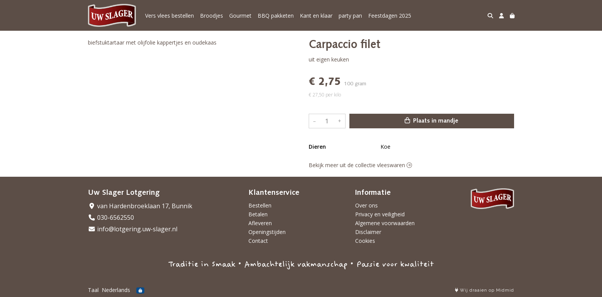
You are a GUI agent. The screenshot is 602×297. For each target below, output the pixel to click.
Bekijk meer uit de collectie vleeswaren (360, 165)
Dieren (317, 146)
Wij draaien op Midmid (484, 290)
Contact (258, 240)
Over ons (366, 205)
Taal (93, 290)
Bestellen (259, 205)
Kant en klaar (316, 15)
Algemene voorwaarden (385, 223)
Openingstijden (267, 232)
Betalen (258, 214)
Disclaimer (368, 232)
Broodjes (211, 15)
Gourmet (240, 15)
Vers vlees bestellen (169, 15)
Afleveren (260, 223)
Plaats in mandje (431, 120)
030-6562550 (111, 217)
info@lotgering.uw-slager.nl (132, 229)
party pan (350, 15)
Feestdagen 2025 (389, 15)
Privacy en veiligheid (380, 214)
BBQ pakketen (276, 15)
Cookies (365, 240)
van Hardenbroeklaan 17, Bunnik (140, 206)
